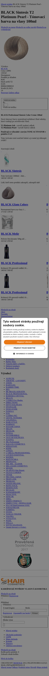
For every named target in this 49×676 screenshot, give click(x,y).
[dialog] (24, 338)
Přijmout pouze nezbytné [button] (24, 348)
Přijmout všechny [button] (24, 342)
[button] (24, 353)
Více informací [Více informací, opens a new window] (34, 337)
